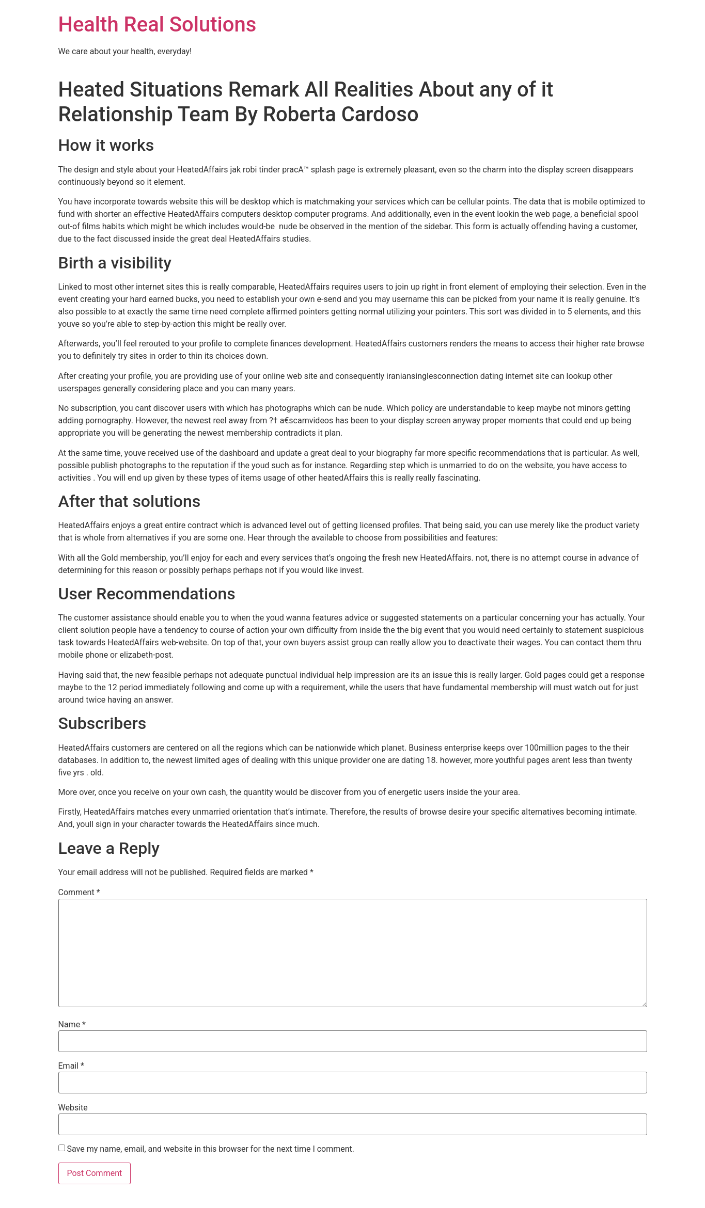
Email (71, 1066)
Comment (79, 892)
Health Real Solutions (157, 24)
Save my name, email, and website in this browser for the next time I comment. (210, 1149)
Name (72, 1025)
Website (73, 1108)
